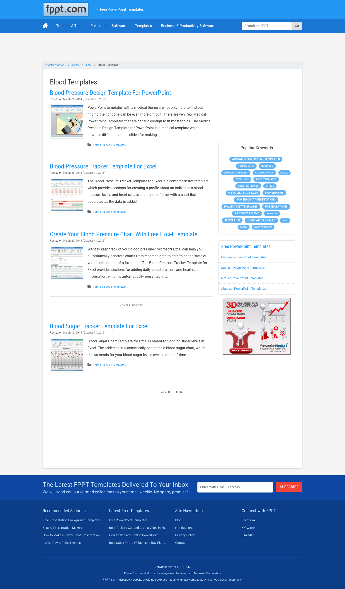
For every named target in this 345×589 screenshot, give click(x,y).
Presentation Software (108, 26)
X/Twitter (248, 528)
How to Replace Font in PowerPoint (134, 535)
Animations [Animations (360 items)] (246, 165)
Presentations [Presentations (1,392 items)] (276, 206)
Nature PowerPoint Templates (242, 278)
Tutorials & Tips (68, 26)
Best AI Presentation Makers (63, 528)
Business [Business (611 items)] (267, 165)
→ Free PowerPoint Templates (119, 9)
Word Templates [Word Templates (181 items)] (263, 227)
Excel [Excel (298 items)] (284, 172)
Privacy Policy (185, 535)
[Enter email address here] (235, 487)
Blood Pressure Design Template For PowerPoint (110, 93)
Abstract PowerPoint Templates (243, 288)
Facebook (248, 520)
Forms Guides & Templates (109, 145)
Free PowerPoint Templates (62, 64)
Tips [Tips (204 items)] (285, 220)
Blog (88, 64)
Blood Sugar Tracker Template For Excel (99, 326)
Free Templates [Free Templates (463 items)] (248, 185)
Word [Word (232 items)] (243, 227)
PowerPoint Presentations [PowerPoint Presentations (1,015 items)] (256, 199)
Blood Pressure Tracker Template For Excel (103, 166)
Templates (143, 26)
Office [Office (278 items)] (270, 186)
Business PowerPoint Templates (243, 257)
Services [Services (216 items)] (272, 213)
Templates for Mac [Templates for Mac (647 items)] (261, 220)
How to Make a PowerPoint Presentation (71, 535)
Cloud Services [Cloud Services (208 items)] (264, 172)
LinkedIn (248, 535)
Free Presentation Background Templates (72, 520)
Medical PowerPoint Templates (243, 268)
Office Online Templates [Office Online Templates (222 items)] (243, 193)
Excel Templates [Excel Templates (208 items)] (266, 179)
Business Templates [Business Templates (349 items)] (236, 172)
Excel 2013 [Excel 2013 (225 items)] (242, 179)
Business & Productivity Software (187, 26)
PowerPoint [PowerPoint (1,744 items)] (274, 192)
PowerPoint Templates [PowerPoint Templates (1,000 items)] (241, 206)
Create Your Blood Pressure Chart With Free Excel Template (123, 234)
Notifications (184, 528)
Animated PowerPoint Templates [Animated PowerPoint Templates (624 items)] (256, 159)
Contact (181, 542)
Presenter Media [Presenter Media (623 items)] (247, 213)
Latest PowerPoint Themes (62, 542)
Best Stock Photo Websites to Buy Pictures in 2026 (138, 542)
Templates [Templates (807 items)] (232, 220)
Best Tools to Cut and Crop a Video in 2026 (138, 528)
